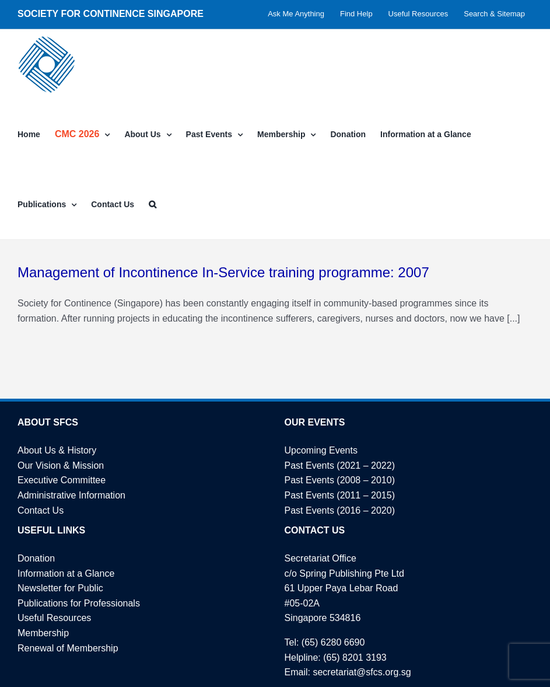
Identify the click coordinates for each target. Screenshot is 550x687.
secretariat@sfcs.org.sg (362, 672)
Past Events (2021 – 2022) (340, 465)
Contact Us (40, 510)
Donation (36, 558)
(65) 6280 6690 (333, 642)
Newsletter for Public (60, 588)
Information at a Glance (65, 573)
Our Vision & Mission (60, 465)
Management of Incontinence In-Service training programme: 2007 (223, 272)
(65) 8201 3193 (355, 657)
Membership (43, 633)
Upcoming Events (321, 450)
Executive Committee (61, 480)
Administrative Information (71, 495)
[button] (152, 204)
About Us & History (56, 450)
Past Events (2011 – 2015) (340, 495)
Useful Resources (54, 618)
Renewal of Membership (67, 648)
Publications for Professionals (78, 603)
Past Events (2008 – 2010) (340, 480)
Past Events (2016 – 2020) (340, 510)
